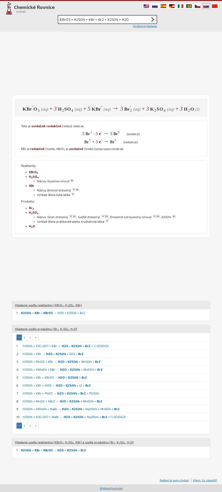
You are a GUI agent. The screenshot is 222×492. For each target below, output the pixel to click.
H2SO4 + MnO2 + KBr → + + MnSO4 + (61, 361)
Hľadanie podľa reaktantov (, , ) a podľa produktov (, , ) (74, 442)
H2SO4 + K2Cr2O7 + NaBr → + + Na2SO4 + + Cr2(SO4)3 (74, 417)
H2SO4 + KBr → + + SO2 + (53, 354)
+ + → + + (53, 450)
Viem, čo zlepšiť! (205, 480)
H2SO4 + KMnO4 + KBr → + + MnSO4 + (63, 369)
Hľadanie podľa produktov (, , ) (46, 329)
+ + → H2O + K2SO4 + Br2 (53, 313)
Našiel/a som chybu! (174, 480)
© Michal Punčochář (111, 488)
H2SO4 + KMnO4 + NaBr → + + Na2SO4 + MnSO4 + (71, 409)
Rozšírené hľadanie (145, 26)
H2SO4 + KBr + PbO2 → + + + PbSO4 (61, 393)
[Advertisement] (111, 63)
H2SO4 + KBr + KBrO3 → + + (55, 377)
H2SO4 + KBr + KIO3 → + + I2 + (57, 385)
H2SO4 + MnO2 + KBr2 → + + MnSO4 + (62, 401)
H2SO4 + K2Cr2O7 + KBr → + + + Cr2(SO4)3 (65, 346)
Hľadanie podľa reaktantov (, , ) (48, 305)
